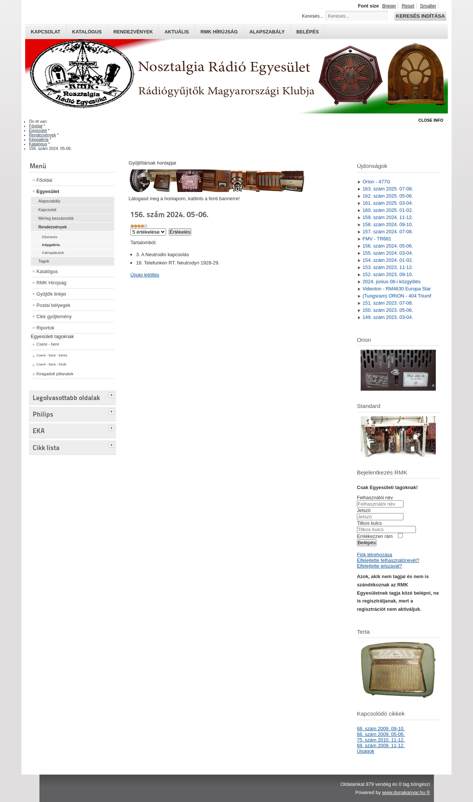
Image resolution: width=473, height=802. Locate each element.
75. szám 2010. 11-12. (381, 740)
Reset (408, 6)
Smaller (428, 6)
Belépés (307, 32)
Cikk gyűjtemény (54, 316)
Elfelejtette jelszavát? (379, 566)
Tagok (43, 261)
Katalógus (87, 32)
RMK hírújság (219, 32)
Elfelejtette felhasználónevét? (388, 560)
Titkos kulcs (369, 523)
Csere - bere (47, 344)
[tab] (112, 394)
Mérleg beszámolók (56, 218)
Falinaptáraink (53, 253)
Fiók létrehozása (374, 554)
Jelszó (363, 510)
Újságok (365, 751)
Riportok (45, 328)
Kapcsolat (45, 32)
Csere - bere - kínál (51, 364)
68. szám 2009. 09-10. (381, 728)
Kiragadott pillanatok (55, 374)
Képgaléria (51, 245)
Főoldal (44, 180)
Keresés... (313, 16)
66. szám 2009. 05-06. (381, 734)
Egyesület (47, 191)
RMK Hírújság (51, 282)
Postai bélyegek (53, 305)
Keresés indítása (420, 16)
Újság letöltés (144, 275)
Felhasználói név (375, 497)
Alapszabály (267, 32)
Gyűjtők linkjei (51, 294)
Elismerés (49, 237)
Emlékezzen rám (375, 536)
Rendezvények (133, 32)
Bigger (389, 6)
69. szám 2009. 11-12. (381, 745)
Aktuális (177, 32)
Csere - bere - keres (51, 355)
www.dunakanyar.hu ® (406, 792)
